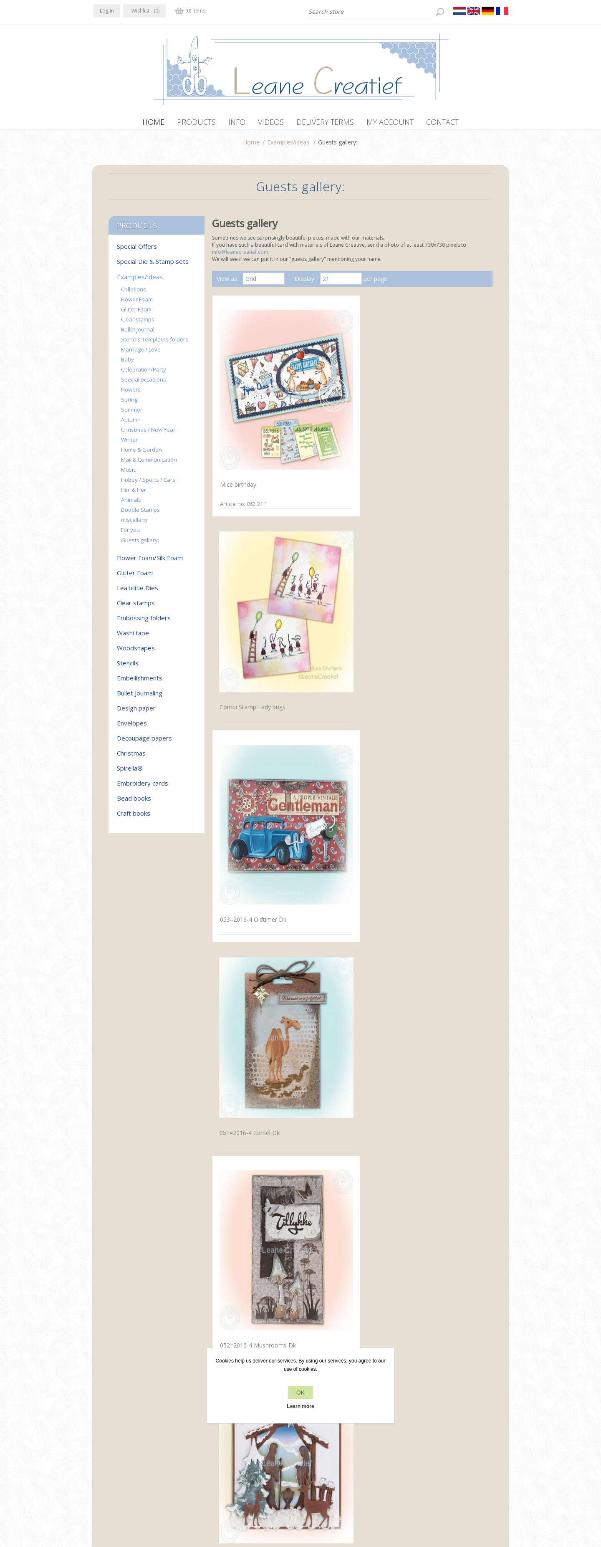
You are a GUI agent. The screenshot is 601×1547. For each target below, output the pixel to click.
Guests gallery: (140, 544)
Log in (107, 10)
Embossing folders (144, 622)
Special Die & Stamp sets (153, 265)
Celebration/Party (143, 373)
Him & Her (133, 494)
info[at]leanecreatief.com (128, 1455)
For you (130, 534)
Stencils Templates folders (154, 343)
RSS (134, 1420)
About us (210, 1437)
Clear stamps (137, 323)
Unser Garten (329, 1277)
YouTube (151, 1420)
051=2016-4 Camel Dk (248, 570)
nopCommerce (249, 1502)
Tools (318, 994)
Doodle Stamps (140, 514)
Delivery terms (217, 1453)
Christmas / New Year (148, 433)
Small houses (329, 711)
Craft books (133, 817)
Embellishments (139, 682)
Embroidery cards (142, 787)
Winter (129, 443)
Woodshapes (136, 652)
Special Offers (137, 250)
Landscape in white (244, 710)
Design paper (136, 712)
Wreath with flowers (338, 1134)
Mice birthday (237, 418)
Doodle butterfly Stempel (253, 993)
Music (128, 474)
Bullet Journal (137, 333)
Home (251, 146)
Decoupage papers (144, 742)
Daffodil (229, 1135)
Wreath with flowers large (438, 1135)
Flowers (131, 393)
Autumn (131, 423)
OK (300, 1392)
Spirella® (130, 772)
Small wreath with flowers (253, 1276)
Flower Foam (137, 303)
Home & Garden (141, 454)
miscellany (134, 524)
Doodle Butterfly (240, 852)
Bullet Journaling (139, 697)
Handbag (323, 852)
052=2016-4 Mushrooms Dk (349, 569)
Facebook (101, 1420)
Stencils (128, 667)
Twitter (118, 1420)
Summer (131, 413)
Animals (131, 504)
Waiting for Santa (427, 1276)
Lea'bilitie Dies (137, 592)
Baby (127, 363)
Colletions (133, 293)
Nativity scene (423, 570)
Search (416, 1437)
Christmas (131, 757)
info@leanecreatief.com (240, 256)
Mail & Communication (149, 464)
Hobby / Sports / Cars (148, 484)
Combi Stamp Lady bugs (344, 419)
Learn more (300, 1406)
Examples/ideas (288, 146)
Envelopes (132, 727)
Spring (129, 403)
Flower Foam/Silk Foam (150, 562)
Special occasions (143, 383)
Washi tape (133, 637)
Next (380, 1325)
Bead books (134, 802)
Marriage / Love (141, 353)
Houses (414, 852)
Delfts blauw (421, 710)
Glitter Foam (136, 313)
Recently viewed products (441, 1422)
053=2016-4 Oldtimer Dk (437, 418)
